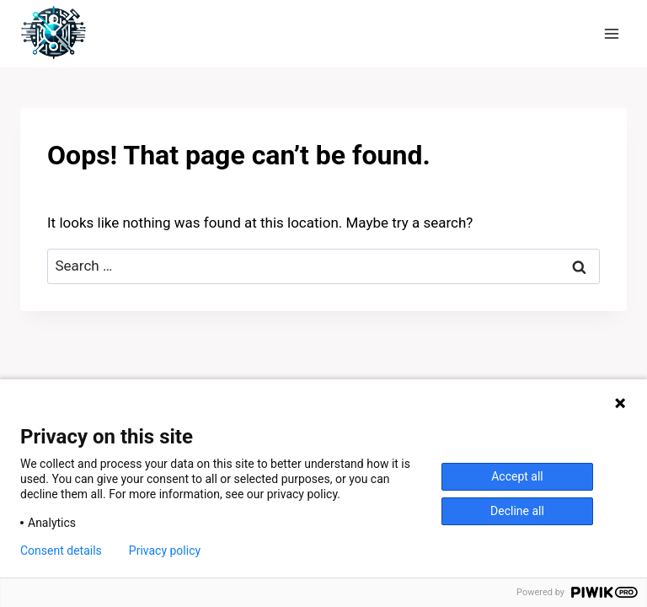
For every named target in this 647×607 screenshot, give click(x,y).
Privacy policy (165, 550)
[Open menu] (611, 33)
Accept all (517, 476)
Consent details (61, 550)
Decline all (517, 511)
